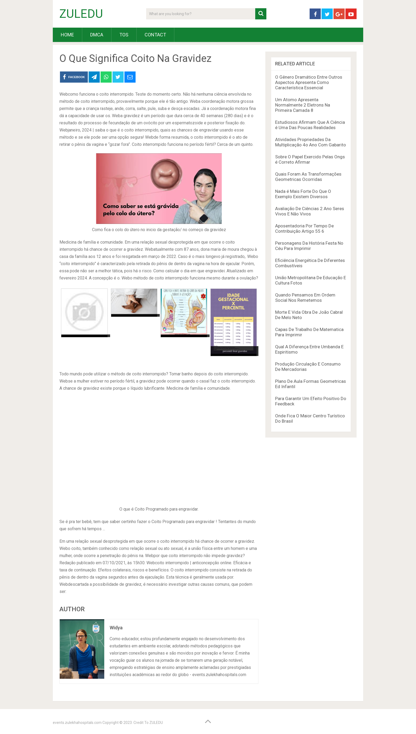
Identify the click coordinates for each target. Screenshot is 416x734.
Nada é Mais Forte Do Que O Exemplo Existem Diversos (303, 194)
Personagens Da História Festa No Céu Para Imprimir (309, 245)
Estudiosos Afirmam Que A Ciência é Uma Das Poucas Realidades (310, 125)
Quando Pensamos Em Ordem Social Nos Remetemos (305, 297)
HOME (67, 34)
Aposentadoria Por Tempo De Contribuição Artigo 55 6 (304, 228)
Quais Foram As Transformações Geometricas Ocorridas (308, 176)
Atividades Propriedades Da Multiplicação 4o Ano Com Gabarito (310, 142)
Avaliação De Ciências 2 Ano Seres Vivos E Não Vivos (309, 211)
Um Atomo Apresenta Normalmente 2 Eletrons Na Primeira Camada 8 (302, 105)
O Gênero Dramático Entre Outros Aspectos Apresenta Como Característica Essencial (308, 82)
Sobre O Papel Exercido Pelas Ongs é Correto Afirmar (310, 159)
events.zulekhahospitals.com (77, 722)
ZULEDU (81, 14)
